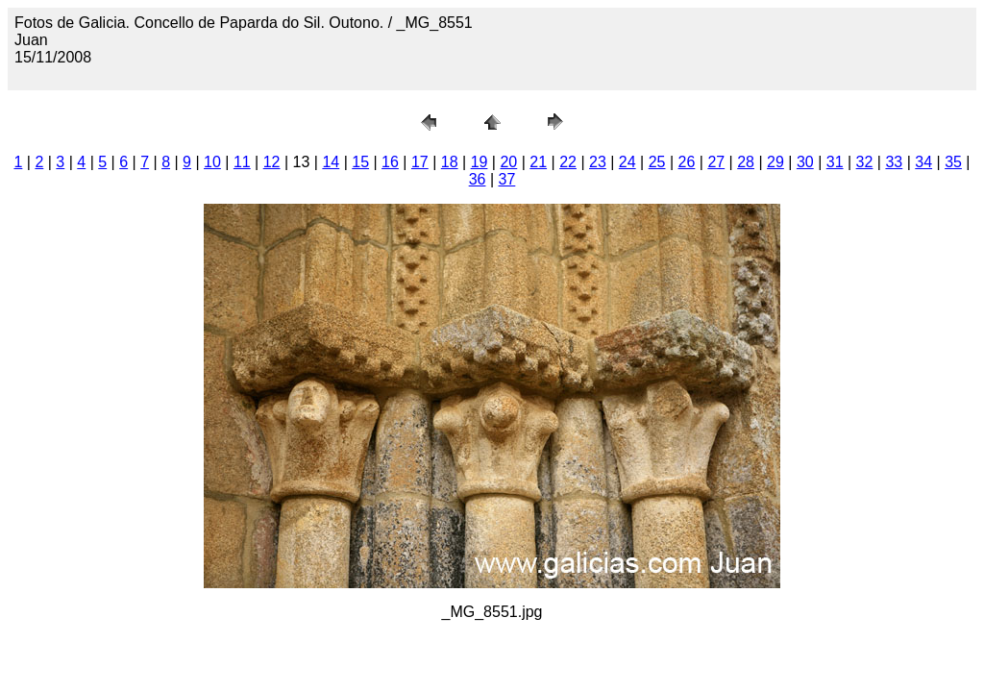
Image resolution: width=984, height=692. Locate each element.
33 (893, 162)
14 (330, 162)
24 (627, 162)
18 (449, 162)
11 (242, 162)
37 (507, 179)
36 (477, 179)
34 (923, 162)
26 (687, 162)
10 (212, 162)
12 (272, 162)
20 (508, 162)
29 (775, 162)
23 (597, 162)
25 (657, 162)
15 (360, 162)
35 (953, 162)
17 (420, 162)
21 (538, 162)
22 (568, 162)
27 (716, 162)
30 (805, 162)
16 (390, 162)
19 (479, 162)
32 (864, 162)
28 (745, 162)
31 (835, 162)
